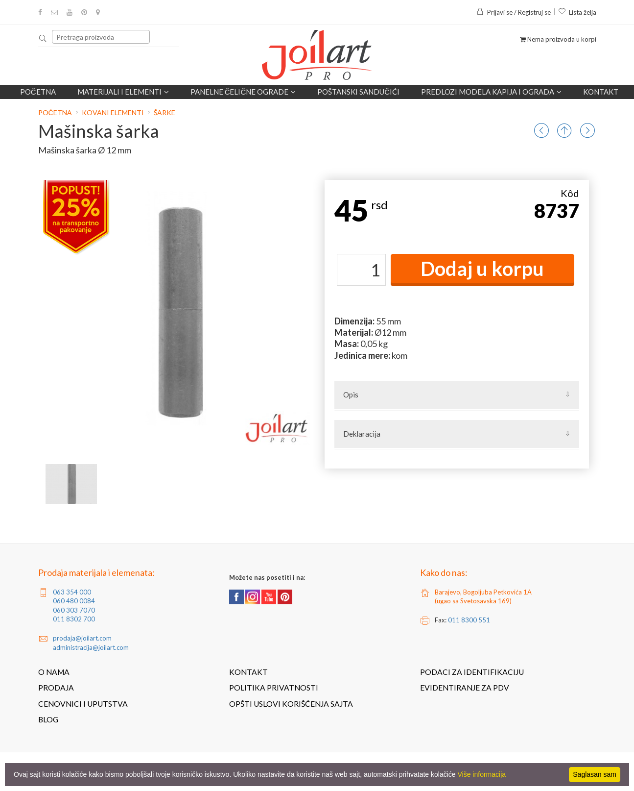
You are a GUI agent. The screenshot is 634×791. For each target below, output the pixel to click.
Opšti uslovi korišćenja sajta (291, 703)
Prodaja (56, 687)
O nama (54, 671)
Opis (350, 394)
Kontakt (600, 91)
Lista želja (577, 12)
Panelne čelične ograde (243, 91)
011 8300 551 (469, 620)
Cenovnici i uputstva (83, 703)
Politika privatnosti (273, 687)
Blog (48, 719)
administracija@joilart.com (91, 647)
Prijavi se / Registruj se (513, 12)
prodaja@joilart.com (82, 638)
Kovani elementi (113, 112)
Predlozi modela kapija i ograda (491, 91)
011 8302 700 (74, 619)
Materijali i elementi (123, 91)
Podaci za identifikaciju (472, 671)
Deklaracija (361, 433)
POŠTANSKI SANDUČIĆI (358, 91)
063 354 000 (72, 592)
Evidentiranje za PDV (464, 687)
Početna (38, 91)
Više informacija (482, 774)
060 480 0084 (74, 601)
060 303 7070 (74, 610)
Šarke (164, 112)
